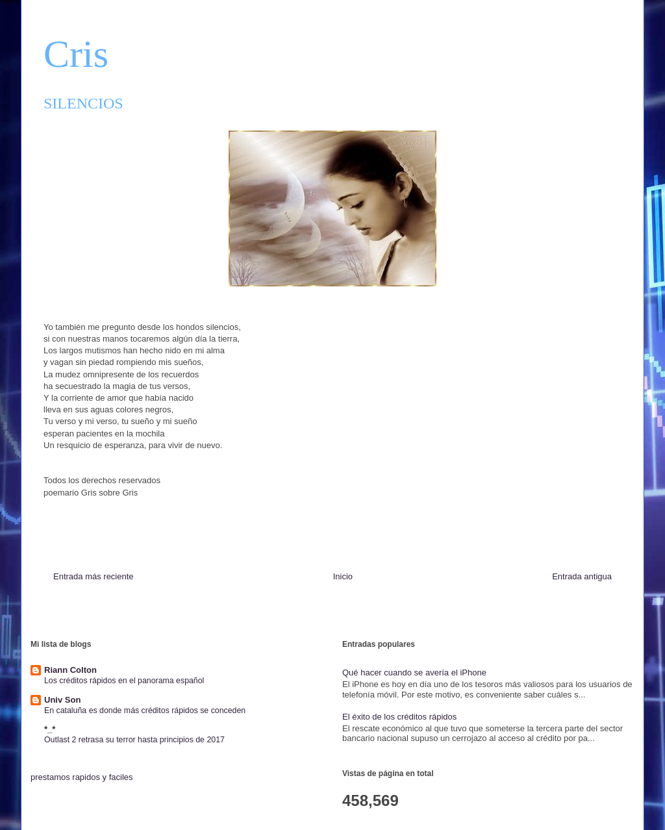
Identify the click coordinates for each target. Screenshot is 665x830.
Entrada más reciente (93, 576)
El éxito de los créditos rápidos (399, 717)
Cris (76, 53)
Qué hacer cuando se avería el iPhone (414, 672)
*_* (49, 729)
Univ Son (62, 700)
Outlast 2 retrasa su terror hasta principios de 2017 (134, 739)
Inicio (343, 576)
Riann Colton (70, 670)
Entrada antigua (582, 576)
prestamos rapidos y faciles (82, 777)
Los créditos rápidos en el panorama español (124, 680)
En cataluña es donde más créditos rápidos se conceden (144, 710)
